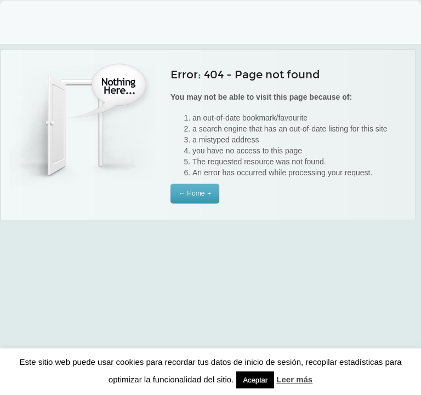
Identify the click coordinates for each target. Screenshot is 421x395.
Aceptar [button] (255, 380)
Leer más (294, 379)
